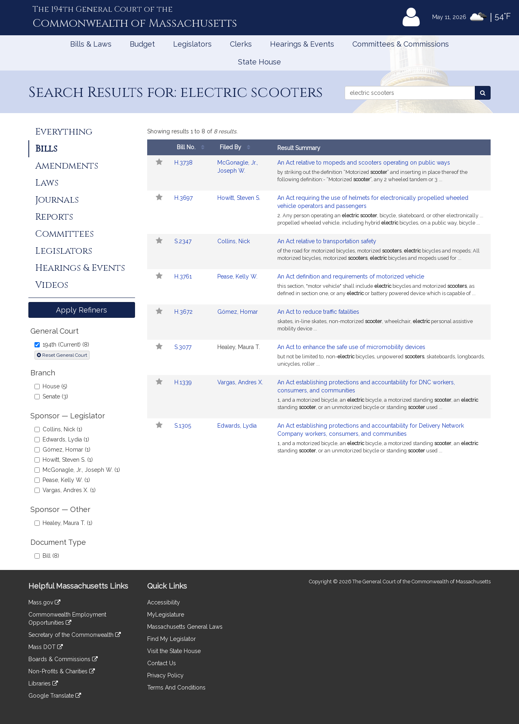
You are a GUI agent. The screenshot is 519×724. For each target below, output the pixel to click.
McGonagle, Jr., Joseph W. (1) (77, 470)
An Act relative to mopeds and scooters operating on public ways (363, 162)
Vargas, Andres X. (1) (65, 490)
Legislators (192, 44)
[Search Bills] (483, 93)
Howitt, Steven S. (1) (63, 459)
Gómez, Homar (237, 311)
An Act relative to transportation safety (326, 241)
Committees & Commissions (400, 44)
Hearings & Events (302, 44)
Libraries (43, 683)
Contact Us (161, 663)
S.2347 (182, 241)
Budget (142, 44)
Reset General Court (62, 355)
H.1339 (183, 382)
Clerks (241, 44)
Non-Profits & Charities (61, 671)
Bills (46, 149)
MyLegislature (165, 614)
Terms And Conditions (176, 687)
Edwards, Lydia (237, 425)
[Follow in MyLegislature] (158, 162)
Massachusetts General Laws (185, 626)
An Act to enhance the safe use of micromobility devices (351, 347)
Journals (57, 200)
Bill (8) (46, 556)
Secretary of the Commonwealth (74, 635)
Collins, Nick (233, 241)
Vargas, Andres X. (240, 382)
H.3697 (183, 198)
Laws (46, 183)
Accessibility (163, 602)
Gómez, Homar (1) (62, 449)
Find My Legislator (171, 639)
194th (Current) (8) (61, 344)
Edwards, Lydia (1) (61, 439)
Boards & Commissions (63, 659)
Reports (54, 217)
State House (259, 62)
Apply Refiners (81, 310)
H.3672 (183, 311)
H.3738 (183, 162)
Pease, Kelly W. (237, 276)
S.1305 (182, 425)
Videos (51, 285)
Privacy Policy (165, 675)
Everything (63, 132)
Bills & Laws (91, 44)
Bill (194, 147)
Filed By (237, 147)
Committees (64, 234)
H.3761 (183, 276)
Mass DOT (45, 647)
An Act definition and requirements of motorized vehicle (350, 276)
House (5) (50, 386)
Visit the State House (174, 651)
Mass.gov (44, 602)
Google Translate (54, 695)
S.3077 (182, 347)
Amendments (66, 166)
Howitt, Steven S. (238, 198)
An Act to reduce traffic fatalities (318, 311)
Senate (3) (51, 396)
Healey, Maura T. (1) (63, 523)
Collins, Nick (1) (58, 429)
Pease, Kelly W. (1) (62, 480)
